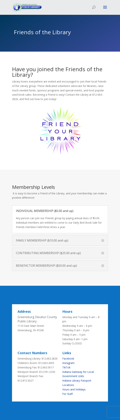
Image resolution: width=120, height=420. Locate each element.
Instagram (68, 363)
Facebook (68, 358)
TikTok (66, 367)
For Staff (67, 394)
